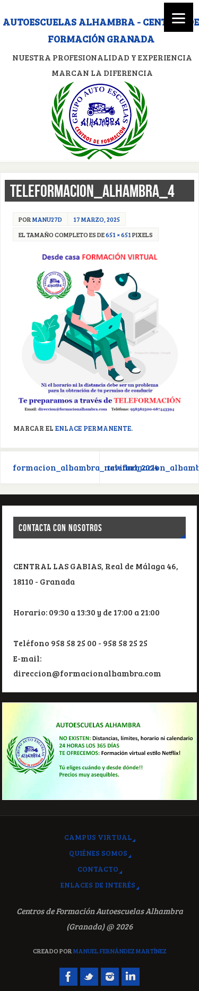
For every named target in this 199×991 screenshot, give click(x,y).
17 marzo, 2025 (96, 219)
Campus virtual (98, 837)
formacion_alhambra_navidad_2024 (56, 467)
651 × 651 (118, 234)
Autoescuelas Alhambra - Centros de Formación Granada (101, 30)
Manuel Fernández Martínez (120, 950)
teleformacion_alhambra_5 (153, 467)
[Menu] (178, 17)
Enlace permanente (93, 428)
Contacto (97, 869)
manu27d (47, 219)
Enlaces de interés (97, 885)
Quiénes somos (98, 853)
